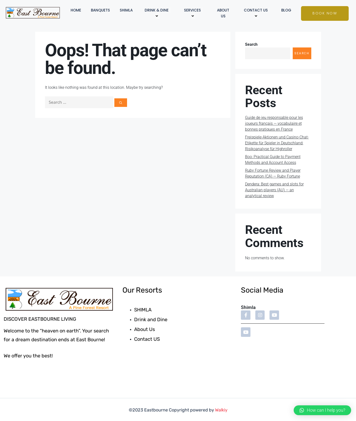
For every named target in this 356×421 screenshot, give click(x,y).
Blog (286, 10)
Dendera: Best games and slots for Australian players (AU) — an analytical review (274, 190)
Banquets (100, 10)
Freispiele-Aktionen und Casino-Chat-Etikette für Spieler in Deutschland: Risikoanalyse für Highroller (277, 143)
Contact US (256, 13)
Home (76, 10)
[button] (322, 410)
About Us (223, 13)
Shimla (126, 10)
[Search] (120, 102)
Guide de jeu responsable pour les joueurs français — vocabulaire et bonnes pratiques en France (274, 123)
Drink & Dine (157, 13)
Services (193, 13)
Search (251, 44)
